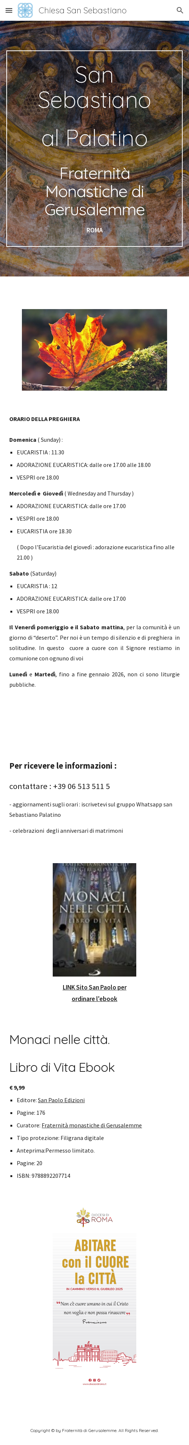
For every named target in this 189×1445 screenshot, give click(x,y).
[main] (94, 148)
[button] (9, 10)
